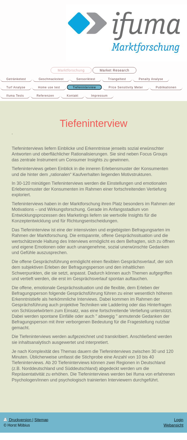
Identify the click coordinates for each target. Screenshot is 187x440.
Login (178, 420)
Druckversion (18, 420)
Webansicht (173, 425)
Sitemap (41, 420)
